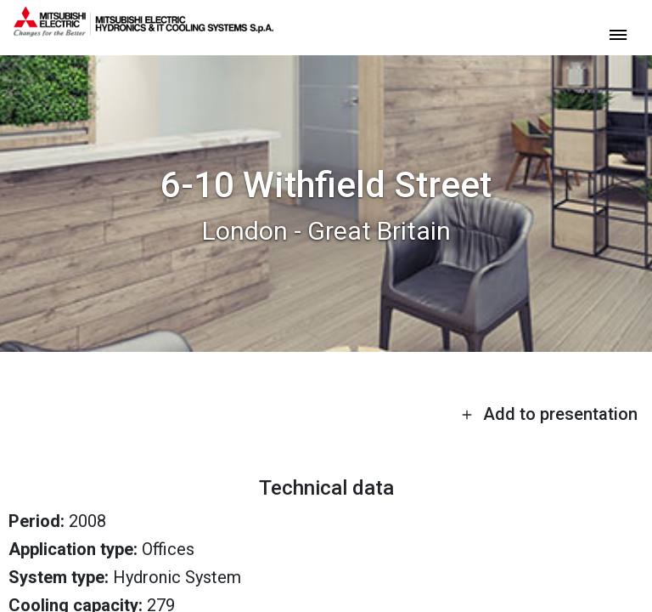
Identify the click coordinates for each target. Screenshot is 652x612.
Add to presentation (549, 414)
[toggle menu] (618, 33)
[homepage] (143, 30)
